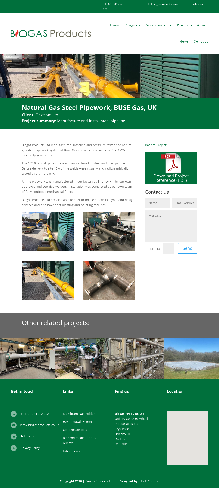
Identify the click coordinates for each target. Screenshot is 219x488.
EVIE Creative (150, 481)
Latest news (71, 451)
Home (115, 25)
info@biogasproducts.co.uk (39, 425)
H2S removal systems (78, 422)
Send (187, 248)
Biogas (131, 25)
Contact (201, 41)
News (184, 41)
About (202, 25)
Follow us (27, 436)
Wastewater (157, 25)
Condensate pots (75, 430)
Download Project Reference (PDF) (171, 178)
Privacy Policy (30, 448)
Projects (184, 25)
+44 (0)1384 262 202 (35, 414)
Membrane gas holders (79, 414)
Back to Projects (156, 145)
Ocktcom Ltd (47, 114)
